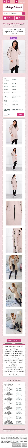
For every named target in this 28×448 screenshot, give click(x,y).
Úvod (4, 23)
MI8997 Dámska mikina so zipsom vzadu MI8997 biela (8, 413)
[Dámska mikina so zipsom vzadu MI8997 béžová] (14, 132)
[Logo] (13, 7)
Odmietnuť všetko (16, 445)
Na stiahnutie (8, 343)
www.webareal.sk (18, 431)
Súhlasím (24, 445)
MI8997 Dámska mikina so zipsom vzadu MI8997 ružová (8, 403)
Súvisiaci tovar (18, 343)
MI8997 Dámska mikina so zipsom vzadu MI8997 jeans (8, 417)
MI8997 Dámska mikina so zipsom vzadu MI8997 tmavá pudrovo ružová (8, 422)
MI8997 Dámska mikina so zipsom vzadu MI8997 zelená (8, 408)
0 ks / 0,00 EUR (21, 1)
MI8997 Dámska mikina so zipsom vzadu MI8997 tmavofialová (8, 398)
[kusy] (6, 114)
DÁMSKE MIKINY (20, 23)
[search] (23, 13)
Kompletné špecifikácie (14, 340)
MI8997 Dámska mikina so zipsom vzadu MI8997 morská (8, 394)
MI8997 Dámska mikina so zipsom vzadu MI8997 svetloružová (8, 389)
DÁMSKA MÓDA (11, 23)
